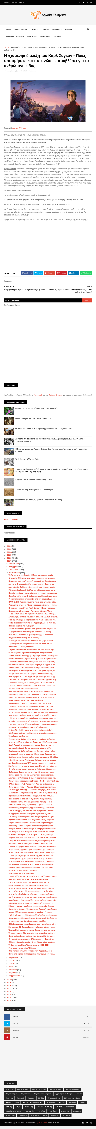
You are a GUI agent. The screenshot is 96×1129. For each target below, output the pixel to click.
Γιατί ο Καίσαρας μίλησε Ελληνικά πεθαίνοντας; (34, 421)
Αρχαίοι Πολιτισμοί (72, 1092)
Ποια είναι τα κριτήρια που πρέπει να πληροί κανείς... (31, 802)
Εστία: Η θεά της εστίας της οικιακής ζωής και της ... (30, 885)
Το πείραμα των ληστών (19, 739)
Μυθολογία (70, 1110)
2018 (9, 988)
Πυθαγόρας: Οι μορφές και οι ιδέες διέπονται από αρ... (31, 775)
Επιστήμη (72, 1105)
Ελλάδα (41, 1101)
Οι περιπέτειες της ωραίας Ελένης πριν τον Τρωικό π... (31, 942)
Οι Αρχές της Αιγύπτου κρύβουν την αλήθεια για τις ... (31, 817)
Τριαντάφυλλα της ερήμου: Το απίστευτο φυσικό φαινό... (32, 861)
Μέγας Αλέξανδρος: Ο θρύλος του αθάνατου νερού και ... (32, 593)
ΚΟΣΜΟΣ (68, 29)
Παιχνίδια (41, 1114)
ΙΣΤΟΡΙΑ (35, 29)
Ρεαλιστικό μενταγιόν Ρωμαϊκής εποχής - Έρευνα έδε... (31, 638)
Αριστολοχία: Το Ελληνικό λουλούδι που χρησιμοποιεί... (32, 590)
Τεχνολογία (35, 1118)
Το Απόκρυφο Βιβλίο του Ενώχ (27, 462)
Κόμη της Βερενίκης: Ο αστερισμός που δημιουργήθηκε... (32, 843)
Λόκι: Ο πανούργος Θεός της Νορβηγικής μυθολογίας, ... (32, 906)
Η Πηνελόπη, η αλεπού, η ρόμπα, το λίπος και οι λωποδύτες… (39, 503)
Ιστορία (82, 1105)
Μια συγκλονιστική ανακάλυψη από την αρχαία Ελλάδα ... (33, 602)
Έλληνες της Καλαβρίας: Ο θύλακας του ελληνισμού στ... (32, 721)
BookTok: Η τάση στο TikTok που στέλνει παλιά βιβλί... (33, 855)
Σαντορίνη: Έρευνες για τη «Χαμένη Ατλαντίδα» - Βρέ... (32, 709)
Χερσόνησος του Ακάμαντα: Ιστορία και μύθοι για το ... (31, 647)
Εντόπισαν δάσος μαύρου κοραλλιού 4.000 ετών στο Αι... (33, 697)
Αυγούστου (14, 961)
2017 (9, 991)
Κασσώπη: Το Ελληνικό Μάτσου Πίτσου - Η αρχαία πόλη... (33, 682)
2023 (9, 558)
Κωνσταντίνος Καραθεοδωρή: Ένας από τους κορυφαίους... (33, 796)
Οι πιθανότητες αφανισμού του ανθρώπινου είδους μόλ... (32, 772)
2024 (9, 555)
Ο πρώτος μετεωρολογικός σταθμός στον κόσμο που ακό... (33, 724)
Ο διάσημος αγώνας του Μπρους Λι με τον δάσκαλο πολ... (33, 736)
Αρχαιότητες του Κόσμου (64, 1097)
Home (6, 3)
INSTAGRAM (15, 1033)
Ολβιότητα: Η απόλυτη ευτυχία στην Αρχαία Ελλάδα (30, 954)
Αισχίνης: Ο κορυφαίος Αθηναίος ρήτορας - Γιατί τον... (31, 587)
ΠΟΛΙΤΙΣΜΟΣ (33, 37)
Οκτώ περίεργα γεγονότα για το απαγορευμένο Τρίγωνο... (33, 900)
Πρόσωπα (14, 48)
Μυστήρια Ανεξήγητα (13, 1114)
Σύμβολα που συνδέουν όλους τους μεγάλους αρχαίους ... (33, 664)
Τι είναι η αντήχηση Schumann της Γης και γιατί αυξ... (31, 858)
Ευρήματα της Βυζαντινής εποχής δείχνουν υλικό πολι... (32, 754)
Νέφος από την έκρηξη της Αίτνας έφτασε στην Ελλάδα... (32, 891)
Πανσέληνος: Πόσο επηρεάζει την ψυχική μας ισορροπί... (32, 903)
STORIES (66, 1118)
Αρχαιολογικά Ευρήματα (42, 1097)
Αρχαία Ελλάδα (22, 1092)
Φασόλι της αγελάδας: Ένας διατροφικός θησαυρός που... (33, 608)
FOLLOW (86, 1026)
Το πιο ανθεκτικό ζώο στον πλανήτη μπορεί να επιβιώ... (32, 936)
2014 (9, 1000)
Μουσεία (59, 1110)
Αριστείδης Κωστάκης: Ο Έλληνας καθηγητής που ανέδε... (33, 793)
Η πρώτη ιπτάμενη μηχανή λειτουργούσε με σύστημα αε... (33, 596)
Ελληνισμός (51, 1105)
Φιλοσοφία (54, 1118)
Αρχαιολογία (25, 1097)
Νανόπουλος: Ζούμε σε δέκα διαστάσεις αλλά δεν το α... (32, 939)
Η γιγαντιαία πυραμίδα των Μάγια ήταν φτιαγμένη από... (32, 823)
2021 (9, 564)
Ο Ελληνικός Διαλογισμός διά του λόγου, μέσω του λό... (32, 945)
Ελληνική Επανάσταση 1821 (32, 1105)
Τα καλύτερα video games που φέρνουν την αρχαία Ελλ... (33, 632)
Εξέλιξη (61, 1105)
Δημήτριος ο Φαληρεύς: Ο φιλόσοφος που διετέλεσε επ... (32, 781)
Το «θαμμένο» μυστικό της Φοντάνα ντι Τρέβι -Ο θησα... (32, 644)
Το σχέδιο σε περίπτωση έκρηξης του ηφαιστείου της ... (32, 676)
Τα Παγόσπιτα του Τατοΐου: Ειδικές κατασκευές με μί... (31, 578)
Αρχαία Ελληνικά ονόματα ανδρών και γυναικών (34, 482)
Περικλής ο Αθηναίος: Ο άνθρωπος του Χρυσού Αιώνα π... (33, 599)
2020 (9, 982)
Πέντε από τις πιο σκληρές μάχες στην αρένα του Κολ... (32, 957)
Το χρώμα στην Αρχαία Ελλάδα (22, 876)
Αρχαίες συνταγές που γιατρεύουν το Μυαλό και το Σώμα (32, 840)
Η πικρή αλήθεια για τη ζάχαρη (21, 629)
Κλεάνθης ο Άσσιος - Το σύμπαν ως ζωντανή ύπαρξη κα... (33, 912)
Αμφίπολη (9, 1092)
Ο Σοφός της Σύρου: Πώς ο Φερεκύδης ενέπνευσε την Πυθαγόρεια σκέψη (44, 432)
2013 (9, 1003)
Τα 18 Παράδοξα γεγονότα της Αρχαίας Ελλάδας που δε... (32, 626)
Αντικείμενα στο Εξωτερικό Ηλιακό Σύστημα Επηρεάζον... (32, 673)
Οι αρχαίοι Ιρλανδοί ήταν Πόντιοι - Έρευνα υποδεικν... (31, 897)
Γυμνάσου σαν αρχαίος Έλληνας (22, 951)
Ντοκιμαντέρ (29, 1114)
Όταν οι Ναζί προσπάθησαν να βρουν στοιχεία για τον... (32, 933)
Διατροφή (20, 1101)
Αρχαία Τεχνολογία (39, 1092)
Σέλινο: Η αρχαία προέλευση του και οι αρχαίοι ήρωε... (31, 909)
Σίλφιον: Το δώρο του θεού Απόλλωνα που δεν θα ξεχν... (32, 653)
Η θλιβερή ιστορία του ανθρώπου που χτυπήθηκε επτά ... (32, 927)
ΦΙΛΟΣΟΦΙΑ (45, 37)
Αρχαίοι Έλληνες (56, 1092)
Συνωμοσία (23, 1118)
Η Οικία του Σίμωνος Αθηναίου (21, 650)
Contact (14, 3)
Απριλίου (13, 973)
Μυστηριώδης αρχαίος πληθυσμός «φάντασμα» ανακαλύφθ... (34, 715)
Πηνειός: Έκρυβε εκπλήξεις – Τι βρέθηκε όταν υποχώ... (31, 799)
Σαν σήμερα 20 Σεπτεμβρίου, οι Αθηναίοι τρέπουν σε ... (32, 930)
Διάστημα (9, 1101)
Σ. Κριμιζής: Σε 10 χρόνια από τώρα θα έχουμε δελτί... (31, 733)
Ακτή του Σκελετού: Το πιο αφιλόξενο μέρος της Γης (30, 751)
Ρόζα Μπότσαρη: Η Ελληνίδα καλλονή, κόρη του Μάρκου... (33, 918)
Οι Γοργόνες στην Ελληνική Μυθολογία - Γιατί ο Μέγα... (32, 894)
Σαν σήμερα (10, 1118)
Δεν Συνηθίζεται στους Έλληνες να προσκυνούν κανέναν (32, 766)
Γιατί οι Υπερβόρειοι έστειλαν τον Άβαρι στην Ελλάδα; (31, 814)
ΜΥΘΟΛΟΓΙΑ (57, 29)
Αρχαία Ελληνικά (19, 128)
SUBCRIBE (86, 1040)
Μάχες (18, 1110)
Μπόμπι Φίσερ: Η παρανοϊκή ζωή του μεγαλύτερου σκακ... (33, 832)
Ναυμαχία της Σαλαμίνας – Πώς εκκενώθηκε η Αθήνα (30, 614)
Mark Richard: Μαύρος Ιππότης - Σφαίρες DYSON (30, 808)
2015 (9, 997)
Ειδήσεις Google (56, 395)
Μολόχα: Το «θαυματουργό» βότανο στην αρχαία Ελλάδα (37, 411)
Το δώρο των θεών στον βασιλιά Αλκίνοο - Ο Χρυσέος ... (32, 617)
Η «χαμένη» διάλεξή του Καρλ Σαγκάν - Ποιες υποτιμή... (32, 611)
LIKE (88, 1019)
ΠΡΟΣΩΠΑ (57, 37)
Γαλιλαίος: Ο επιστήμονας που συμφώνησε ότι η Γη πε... (32, 820)
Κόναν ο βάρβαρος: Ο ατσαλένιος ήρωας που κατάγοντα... (33, 849)
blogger (86, 301)
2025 (9, 552)
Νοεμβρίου (13, 569)
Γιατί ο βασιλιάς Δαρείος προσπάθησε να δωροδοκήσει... (32, 623)
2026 (9, 549)
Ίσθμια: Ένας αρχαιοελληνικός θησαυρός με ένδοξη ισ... (32, 852)
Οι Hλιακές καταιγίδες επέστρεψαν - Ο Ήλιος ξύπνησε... (32, 837)
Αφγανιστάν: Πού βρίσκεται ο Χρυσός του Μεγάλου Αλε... (32, 718)
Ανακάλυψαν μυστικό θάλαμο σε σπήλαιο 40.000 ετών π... (33, 620)
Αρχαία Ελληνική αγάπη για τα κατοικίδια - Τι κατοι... (30, 915)
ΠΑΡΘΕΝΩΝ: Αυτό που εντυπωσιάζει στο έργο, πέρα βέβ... (33, 605)
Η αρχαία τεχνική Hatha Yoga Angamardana (28, 882)
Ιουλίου (12, 964)
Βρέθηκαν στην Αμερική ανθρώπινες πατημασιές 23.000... (33, 760)
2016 (9, 994)
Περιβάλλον (53, 1114)
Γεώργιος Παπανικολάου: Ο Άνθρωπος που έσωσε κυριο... (33, 727)
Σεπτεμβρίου (14, 575)
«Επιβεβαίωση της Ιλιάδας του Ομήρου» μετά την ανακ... (32, 763)
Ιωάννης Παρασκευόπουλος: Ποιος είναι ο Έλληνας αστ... (33, 688)
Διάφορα (31, 1101)
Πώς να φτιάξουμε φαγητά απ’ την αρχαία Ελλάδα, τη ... (32, 694)
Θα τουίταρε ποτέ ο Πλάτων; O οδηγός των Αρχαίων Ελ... (32, 667)
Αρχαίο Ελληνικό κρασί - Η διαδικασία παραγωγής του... (32, 826)
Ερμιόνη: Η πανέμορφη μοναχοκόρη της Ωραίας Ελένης (32, 870)
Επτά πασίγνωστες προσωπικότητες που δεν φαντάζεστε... (33, 661)
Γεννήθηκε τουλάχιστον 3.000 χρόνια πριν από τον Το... (32, 685)
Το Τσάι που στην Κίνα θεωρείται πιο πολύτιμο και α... (31, 805)
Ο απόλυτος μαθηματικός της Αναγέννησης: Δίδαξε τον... (32, 811)
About (21, 3)
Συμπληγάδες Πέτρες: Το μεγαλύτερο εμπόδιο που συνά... (33, 879)
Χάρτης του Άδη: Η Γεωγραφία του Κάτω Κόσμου (35, 492)
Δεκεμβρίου (14, 566)
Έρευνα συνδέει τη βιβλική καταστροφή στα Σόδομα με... (32, 864)
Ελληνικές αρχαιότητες (72, 1101)
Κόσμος (9, 1110)
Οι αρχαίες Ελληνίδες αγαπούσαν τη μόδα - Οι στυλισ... (32, 581)
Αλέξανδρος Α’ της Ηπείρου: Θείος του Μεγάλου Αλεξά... (32, 834)
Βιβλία (79, 1097)
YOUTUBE (15, 1040)
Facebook (38, 395)
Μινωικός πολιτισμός (44, 1110)
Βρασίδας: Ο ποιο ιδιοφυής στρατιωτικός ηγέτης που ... (32, 829)
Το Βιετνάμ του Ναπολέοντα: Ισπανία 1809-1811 (29, 948)
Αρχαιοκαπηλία (11, 1097)
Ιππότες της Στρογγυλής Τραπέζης (23, 873)
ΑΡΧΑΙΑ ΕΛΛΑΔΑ (21, 29)
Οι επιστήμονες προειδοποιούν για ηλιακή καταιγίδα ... (31, 655)
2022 (9, 561)
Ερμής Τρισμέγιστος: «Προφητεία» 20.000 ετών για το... (32, 700)
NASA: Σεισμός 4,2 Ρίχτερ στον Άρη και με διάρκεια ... (31, 787)
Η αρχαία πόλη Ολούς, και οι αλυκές (24, 641)
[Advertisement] (48, 362)
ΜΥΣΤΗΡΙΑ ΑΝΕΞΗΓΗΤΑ (15, 37)
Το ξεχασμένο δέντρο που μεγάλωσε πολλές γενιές (30, 635)
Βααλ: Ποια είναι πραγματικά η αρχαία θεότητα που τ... (31, 748)
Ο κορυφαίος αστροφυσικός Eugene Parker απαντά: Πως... (34, 784)
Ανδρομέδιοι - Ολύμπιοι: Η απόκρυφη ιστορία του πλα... (32, 670)
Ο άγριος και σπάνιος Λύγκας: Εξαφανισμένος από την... (32, 790)
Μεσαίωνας (28, 1110)
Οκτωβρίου (14, 572)
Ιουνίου (12, 967)
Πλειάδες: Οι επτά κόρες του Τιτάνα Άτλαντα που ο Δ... (31, 846)
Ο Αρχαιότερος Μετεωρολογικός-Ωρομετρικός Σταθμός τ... (33, 921)
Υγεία (45, 1118)
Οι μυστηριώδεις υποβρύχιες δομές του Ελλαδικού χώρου (33, 745)
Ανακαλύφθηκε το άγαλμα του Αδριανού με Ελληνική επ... (32, 757)
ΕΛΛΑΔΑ (46, 29)
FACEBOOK (15, 1020)
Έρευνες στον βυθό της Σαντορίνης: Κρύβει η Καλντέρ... (32, 742)
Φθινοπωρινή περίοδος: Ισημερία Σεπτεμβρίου (28, 888)
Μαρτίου (12, 976)
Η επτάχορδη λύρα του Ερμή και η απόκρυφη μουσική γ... (33, 679)
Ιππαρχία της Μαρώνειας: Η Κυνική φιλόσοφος (28, 730)
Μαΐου (12, 970)
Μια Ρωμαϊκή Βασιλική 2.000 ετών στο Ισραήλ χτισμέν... (32, 867)
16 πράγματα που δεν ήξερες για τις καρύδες (27, 924)
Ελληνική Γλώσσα (12, 1105)
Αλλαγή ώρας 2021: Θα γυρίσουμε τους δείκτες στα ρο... (32, 706)
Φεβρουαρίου (15, 979)
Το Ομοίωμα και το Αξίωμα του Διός (23, 691)
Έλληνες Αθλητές (54, 1101)
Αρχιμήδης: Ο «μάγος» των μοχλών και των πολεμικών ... (32, 712)
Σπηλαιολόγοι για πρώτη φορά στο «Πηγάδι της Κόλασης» (33, 769)
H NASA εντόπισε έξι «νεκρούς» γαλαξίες (26, 703)
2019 (9, 985)
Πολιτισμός (65, 1114)
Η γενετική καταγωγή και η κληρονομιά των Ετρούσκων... (32, 584)
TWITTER (15, 1026)
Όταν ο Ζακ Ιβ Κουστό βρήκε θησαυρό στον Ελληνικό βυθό (33, 658)
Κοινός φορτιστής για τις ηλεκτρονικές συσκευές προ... (31, 778)
